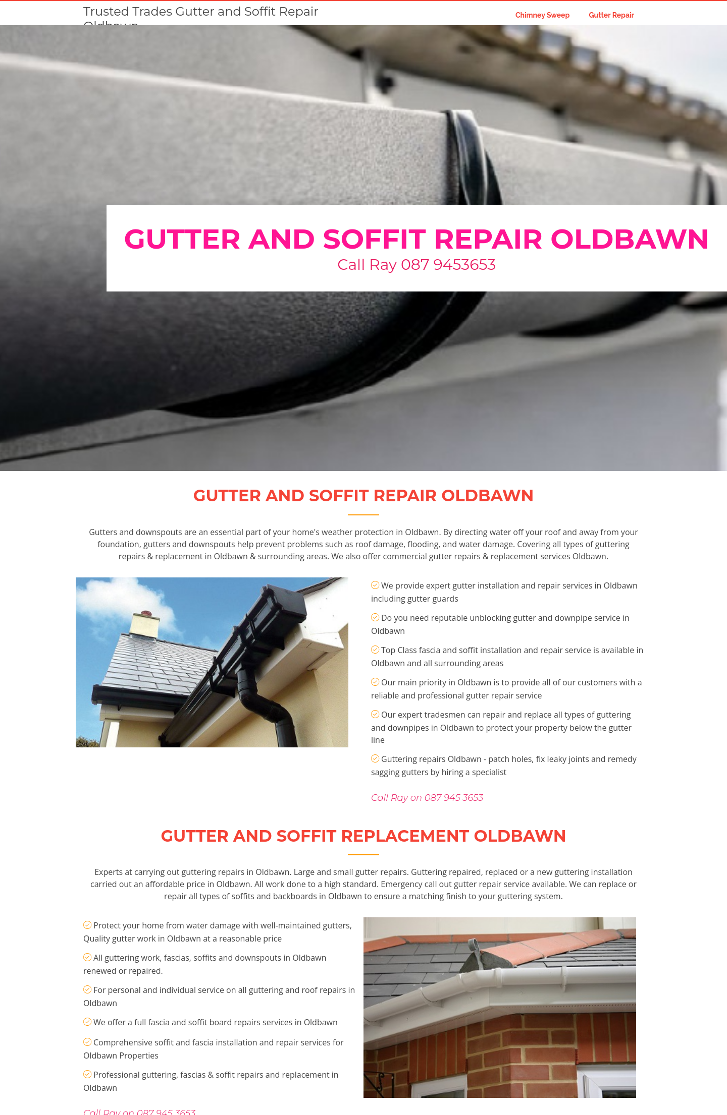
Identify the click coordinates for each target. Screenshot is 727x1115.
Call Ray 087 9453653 (416, 264)
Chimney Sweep (542, 15)
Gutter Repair (611, 15)
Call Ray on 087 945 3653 (427, 832)
